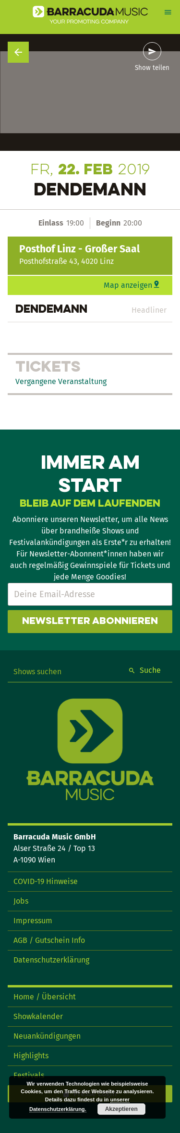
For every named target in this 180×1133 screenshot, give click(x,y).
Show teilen (152, 68)
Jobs (20, 901)
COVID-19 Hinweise (45, 881)
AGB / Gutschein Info (49, 940)
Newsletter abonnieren (90, 621)
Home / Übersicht (44, 996)
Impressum (32, 920)
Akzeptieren (121, 1109)
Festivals (28, 1075)
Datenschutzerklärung (51, 959)
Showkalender (38, 1016)
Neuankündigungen (47, 1036)
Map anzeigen (128, 285)
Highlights (30, 1055)
